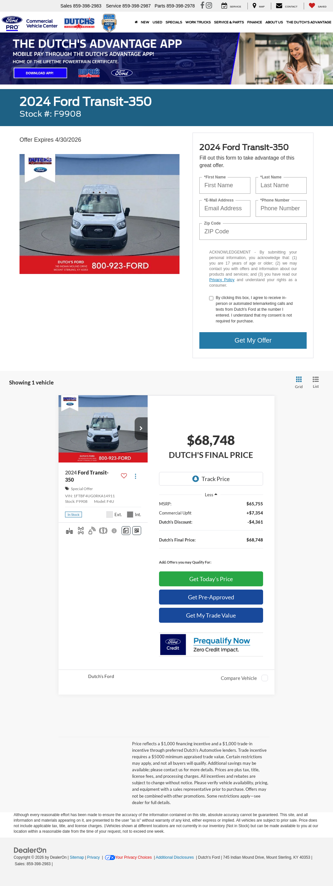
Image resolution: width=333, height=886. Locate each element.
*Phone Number (274, 200)
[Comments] (126, 530)
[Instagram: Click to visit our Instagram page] (209, 6)
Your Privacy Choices (128, 857)
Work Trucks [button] (198, 22)
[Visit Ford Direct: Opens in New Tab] (56, 864)
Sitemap (77, 857)
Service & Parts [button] (229, 22)
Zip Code (212, 223)
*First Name (215, 177)
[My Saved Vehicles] (317, 6)
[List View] (316, 382)
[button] (141, 428)
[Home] (136, 22)
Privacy (93, 857)
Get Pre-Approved (211, 597)
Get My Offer (253, 340)
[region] (211, 534)
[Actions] (135, 476)
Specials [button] (174, 22)
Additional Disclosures (175, 857)
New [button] (145, 22)
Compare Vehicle (239, 678)
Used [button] (157, 22)
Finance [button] (254, 22)
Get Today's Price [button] (211, 578)
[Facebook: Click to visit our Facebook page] (202, 6)
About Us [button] (274, 22)
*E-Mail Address (218, 200)
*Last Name (270, 177)
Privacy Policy (221, 280)
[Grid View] (298, 382)
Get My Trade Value (211, 615)
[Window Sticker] (136, 530)
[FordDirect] (30, 850)
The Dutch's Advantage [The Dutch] (308, 22)
